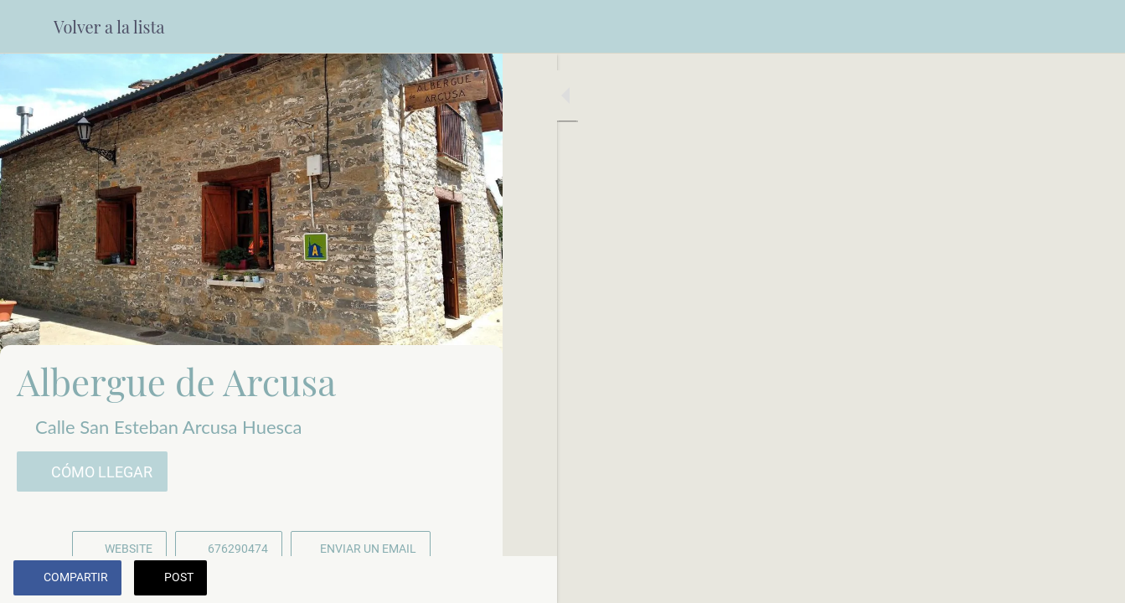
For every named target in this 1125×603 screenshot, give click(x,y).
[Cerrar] (27, 27)
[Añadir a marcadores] (429, 579)
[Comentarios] (469, 579)
